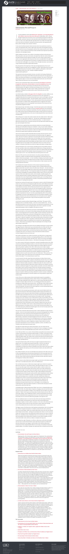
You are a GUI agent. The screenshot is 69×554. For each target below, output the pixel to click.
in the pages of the (35, 94)
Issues (28, 2)
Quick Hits (20, 529)
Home (17, 8)
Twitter (34, 4)
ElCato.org (38, 551)
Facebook (29, 4)
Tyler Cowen (34, 469)
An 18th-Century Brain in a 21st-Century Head (27, 500)
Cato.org (37, 545)
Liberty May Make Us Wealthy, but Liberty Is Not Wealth (29, 537)
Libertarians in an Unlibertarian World (26, 453)
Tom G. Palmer (33, 485)
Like (57, 12)
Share (58, 15)
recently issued (38, 108)
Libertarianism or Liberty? (23, 485)
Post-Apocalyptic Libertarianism (24, 535)
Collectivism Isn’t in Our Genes (24, 521)
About (33, 2)
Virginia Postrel (41, 500)
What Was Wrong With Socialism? (25, 533)
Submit (58, 14)
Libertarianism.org (40, 547)
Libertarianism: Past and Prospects (27, 8)
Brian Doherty (18, 29)
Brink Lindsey (38, 453)
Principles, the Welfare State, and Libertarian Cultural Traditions (31, 531)
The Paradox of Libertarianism (24, 469)
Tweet (58, 11)
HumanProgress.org (40, 549)
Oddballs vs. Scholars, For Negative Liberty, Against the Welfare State (32, 526)
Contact (38, 2)
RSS (38, 4)
